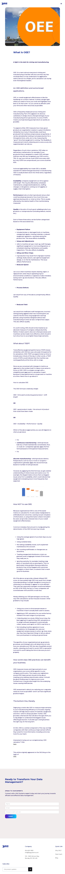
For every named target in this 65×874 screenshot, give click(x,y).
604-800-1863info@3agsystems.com (32, 851)
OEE (14, 756)
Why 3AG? (58, 850)
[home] (5, 3)
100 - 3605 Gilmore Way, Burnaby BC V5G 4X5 (32, 857)
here (14, 744)
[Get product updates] (15, 869)
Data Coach (58, 854)
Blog (56, 858)
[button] (61, 4)
